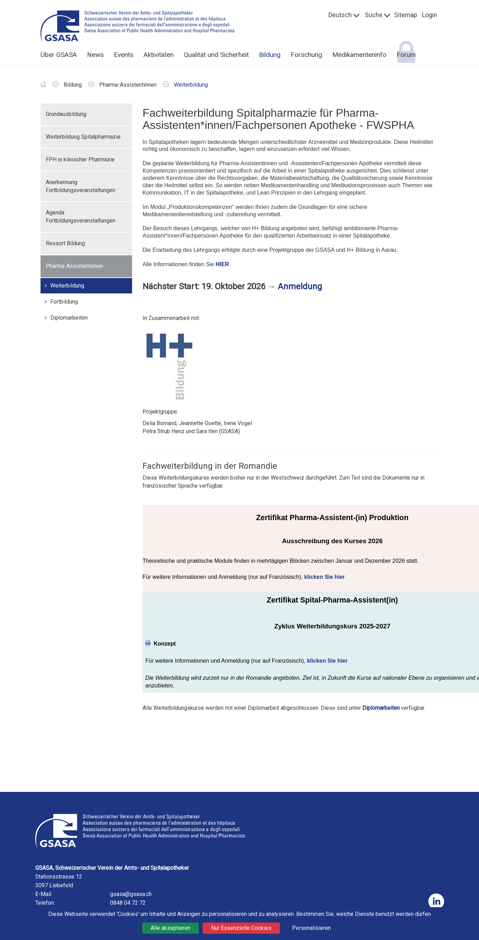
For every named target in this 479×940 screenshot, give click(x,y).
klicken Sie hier (324, 577)
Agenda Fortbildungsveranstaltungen (80, 216)
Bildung (270, 55)
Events (123, 55)
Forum (406, 55)
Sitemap (405, 15)
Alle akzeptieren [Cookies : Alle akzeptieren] (170, 928)
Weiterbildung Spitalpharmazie (83, 136)
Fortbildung (64, 301)
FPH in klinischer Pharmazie (80, 159)
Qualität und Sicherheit (216, 55)
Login (429, 15)
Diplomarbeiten (69, 317)
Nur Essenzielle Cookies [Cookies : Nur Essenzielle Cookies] (241, 928)
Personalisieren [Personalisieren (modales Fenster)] (311, 928)
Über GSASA (59, 55)
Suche (374, 15)
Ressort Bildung (65, 243)
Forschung (306, 55)
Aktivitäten (159, 55)
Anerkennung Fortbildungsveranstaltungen (80, 186)
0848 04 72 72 (128, 902)
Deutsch (340, 15)
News (95, 55)
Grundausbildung (66, 114)
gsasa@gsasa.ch (131, 894)
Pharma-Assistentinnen (74, 266)
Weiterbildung (67, 285)
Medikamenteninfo (359, 55)
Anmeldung (300, 286)
